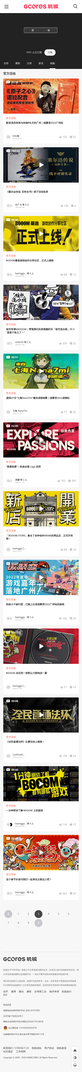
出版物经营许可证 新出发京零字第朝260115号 (23, 1034)
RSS (5, 994)
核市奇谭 (54, 991)
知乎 (5, 991)
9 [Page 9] (28, 922)
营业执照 (7, 1004)
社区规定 (8, 1051)
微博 (13, 991)
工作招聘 (21, 1051)
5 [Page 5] (58, 913)
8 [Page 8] (18, 922)
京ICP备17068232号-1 (13, 1016)
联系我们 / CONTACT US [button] (16, 1048)
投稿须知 (36, 1048)
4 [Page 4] (48, 913)
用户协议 (49, 1048)
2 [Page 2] (28, 913)
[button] (8, 914)
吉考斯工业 (40, 991)
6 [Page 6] (68, 913)
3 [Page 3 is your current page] (38, 913)
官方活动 (11, 118)
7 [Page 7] (8, 922)
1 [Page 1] (18, 913)
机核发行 (67, 991)
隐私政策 (61, 1048)
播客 (29, 991)
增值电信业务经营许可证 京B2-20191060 (21, 1010)
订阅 (50, 52)
